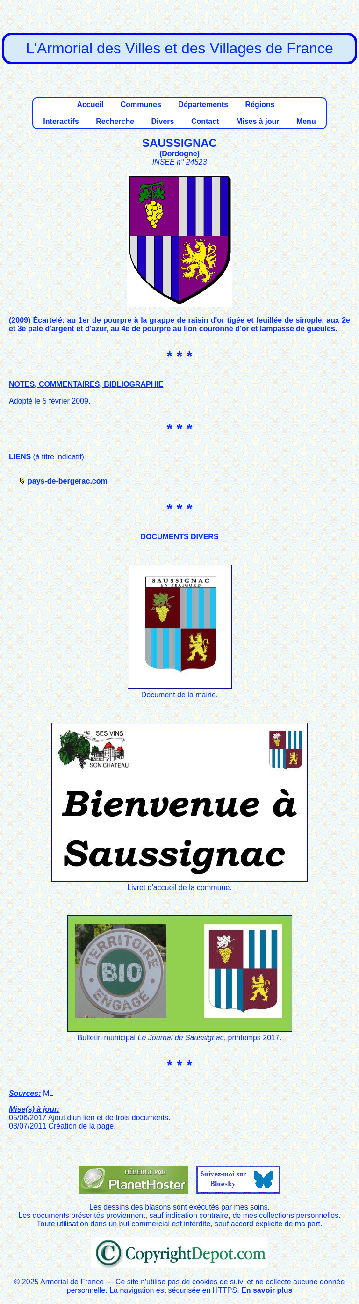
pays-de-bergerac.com (68, 481)
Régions (259, 105)
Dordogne (179, 154)
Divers (162, 121)
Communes (141, 105)
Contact (205, 121)
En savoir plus (266, 1290)
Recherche (115, 121)
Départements (203, 105)
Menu (306, 121)
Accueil (90, 105)
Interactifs (61, 121)
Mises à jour (257, 121)
